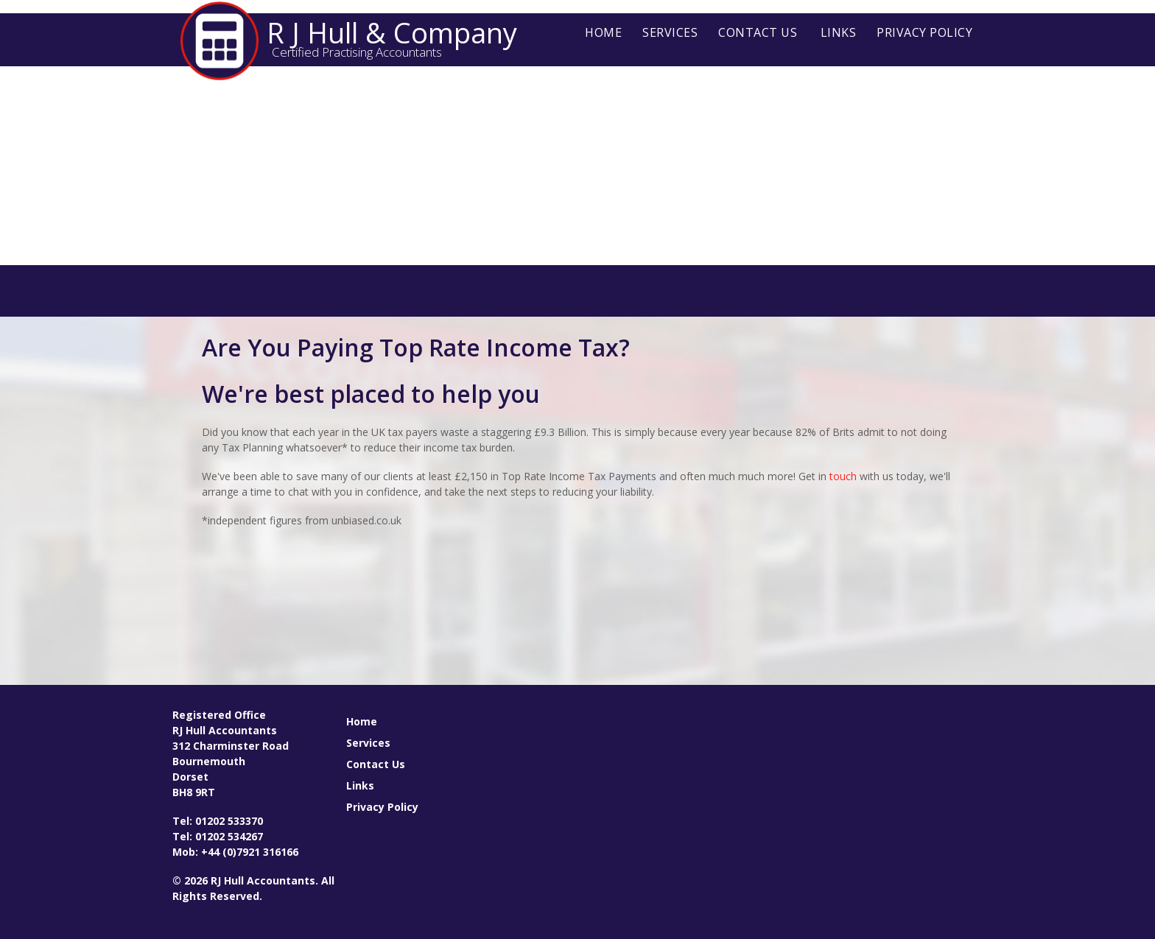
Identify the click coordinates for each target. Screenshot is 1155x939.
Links (839, 32)
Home (603, 32)
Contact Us (757, 32)
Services (670, 32)
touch (843, 476)
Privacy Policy (924, 32)
